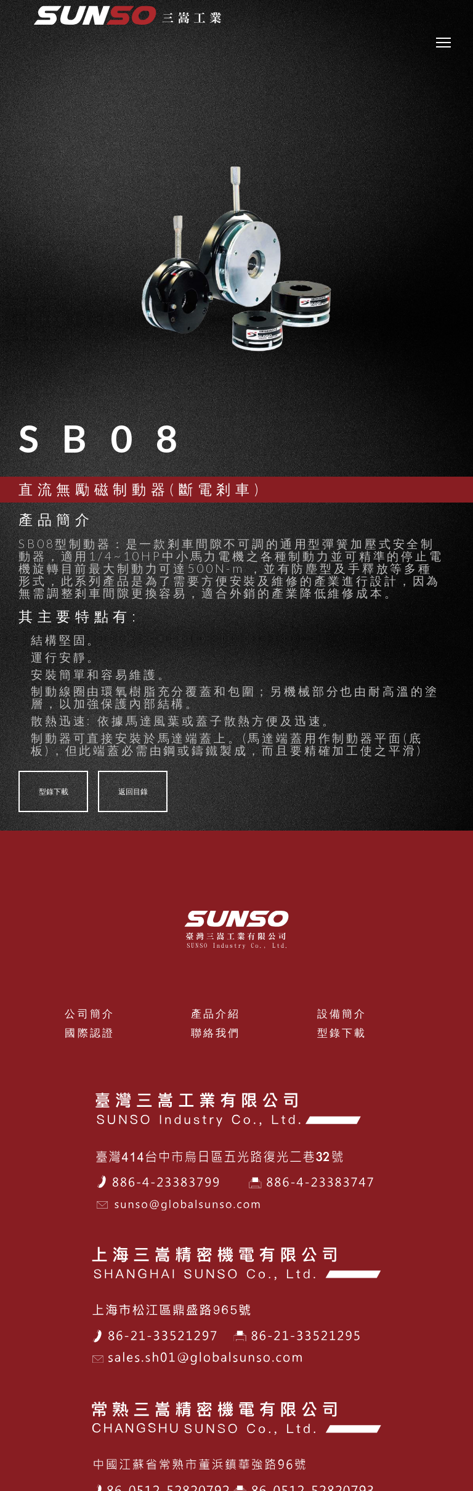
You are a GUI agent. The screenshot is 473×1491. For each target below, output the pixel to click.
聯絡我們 (215, 1032)
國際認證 (89, 1032)
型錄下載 (53, 791)
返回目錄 (133, 791)
